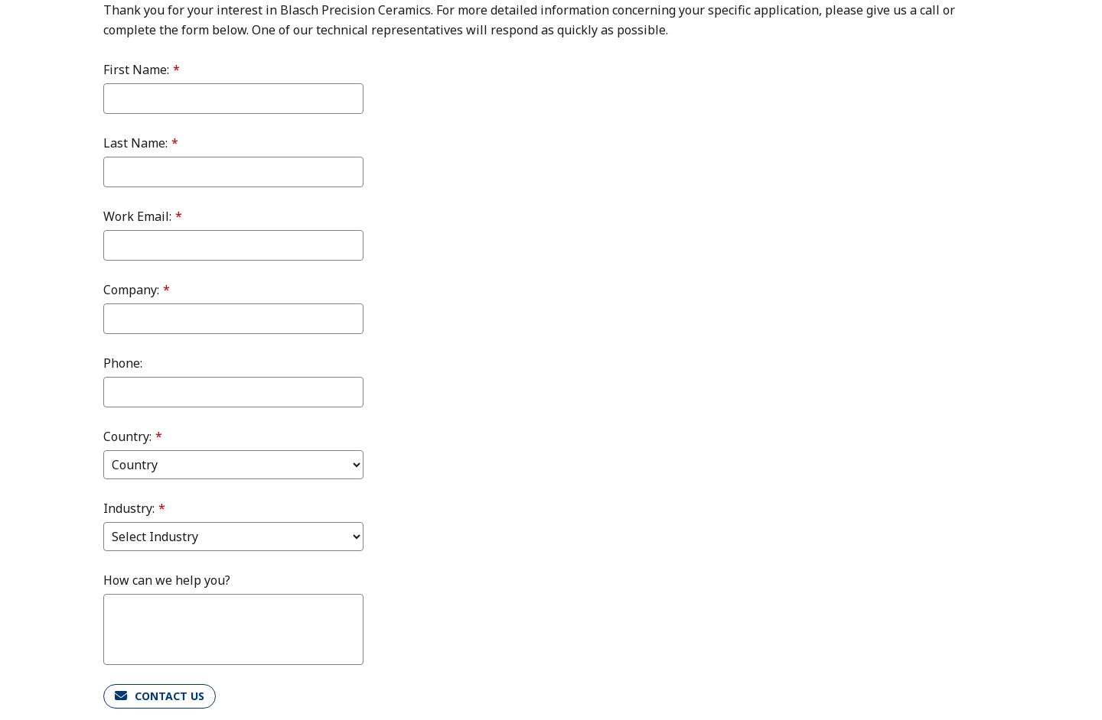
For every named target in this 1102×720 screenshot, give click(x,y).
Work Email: (142, 216)
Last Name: (140, 143)
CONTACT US (169, 696)
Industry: (134, 508)
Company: (136, 290)
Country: (132, 436)
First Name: (141, 69)
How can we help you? (166, 580)
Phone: (122, 363)
